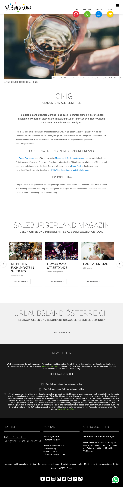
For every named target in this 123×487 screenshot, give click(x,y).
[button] (76, 14)
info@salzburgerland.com (54, 454)
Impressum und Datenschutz (16, 464)
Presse (69, 468)
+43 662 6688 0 (50, 451)
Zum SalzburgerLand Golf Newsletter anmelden (63, 389)
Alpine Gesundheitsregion (17, 82)
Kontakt (33, 464)
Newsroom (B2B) (58, 468)
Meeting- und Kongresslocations (97, 464)
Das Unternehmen (68, 464)
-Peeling (77, 166)
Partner (116, 464)
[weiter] (120, 264)
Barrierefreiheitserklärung (48, 464)
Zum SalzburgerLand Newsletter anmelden (64, 384)
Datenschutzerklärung (50, 366)
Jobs (80, 464)
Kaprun (27, 158)
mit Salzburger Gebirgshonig (71, 158)
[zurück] (3, 264)
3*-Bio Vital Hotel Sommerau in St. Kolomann (70, 170)
